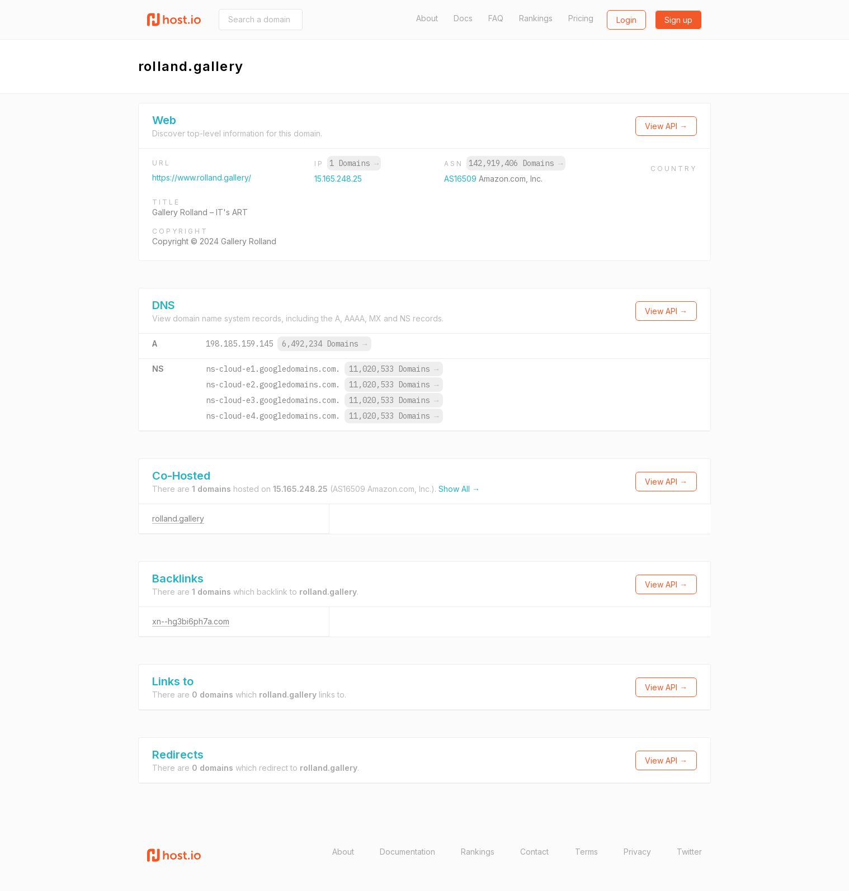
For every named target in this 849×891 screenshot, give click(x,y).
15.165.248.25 (338, 178)
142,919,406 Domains (516, 163)
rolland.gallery (178, 518)
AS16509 (461, 178)
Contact (534, 851)
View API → (666, 126)
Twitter (689, 851)
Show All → (459, 489)
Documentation (407, 851)
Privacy (637, 851)
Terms (586, 851)
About (427, 18)
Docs (463, 18)
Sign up (678, 20)
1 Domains (354, 163)
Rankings (536, 18)
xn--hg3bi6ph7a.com (190, 621)
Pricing (580, 18)
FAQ (495, 18)
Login (626, 20)
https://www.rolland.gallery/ (201, 177)
